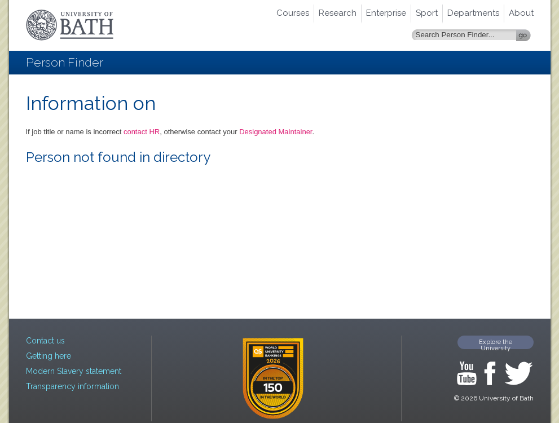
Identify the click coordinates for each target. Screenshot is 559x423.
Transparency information (72, 386)
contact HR (142, 131)
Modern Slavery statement (73, 371)
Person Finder (64, 62)
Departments (473, 13)
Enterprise (386, 13)
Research (337, 13)
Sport (427, 13)
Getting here (48, 355)
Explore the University (495, 343)
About (521, 13)
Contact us (45, 340)
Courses (292, 13)
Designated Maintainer (275, 131)
